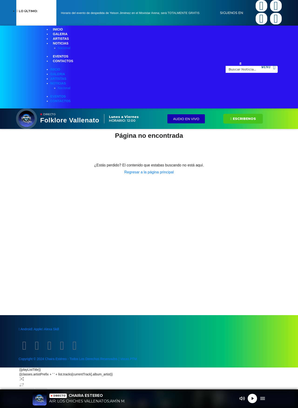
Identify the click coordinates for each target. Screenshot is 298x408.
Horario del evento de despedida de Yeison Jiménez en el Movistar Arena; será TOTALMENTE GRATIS (130, 13)
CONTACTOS (63, 61)
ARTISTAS (61, 38)
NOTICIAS (60, 43)
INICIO (58, 29)
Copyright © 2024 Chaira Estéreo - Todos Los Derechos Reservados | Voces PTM (78, 359)
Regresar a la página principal (149, 172)
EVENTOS (60, 56)
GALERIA (60, 34)
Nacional (64, 48)
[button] (240, 63)
